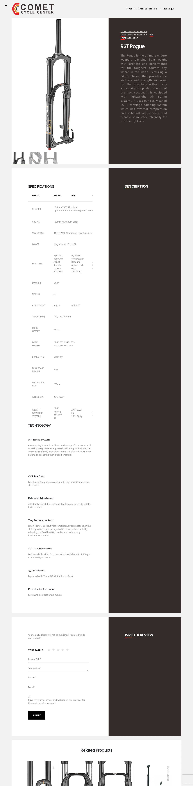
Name (32, 677)
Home (129, 8)
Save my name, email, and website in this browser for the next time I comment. (56, 701)
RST (151, 34)
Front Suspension (148, 8)
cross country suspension (134, 31)
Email (32, 687)
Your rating (35, 650)
